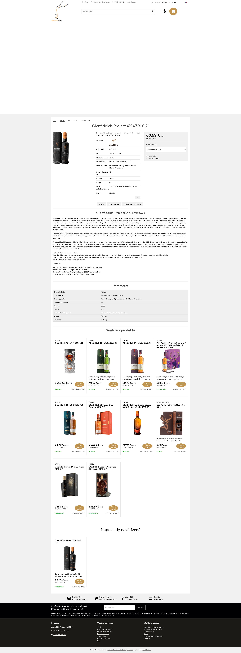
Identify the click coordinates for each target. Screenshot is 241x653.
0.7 (102, 309)
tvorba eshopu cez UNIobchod (117, 650)
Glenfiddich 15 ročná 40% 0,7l (137, 343)
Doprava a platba (103, 634)
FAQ (98, 641)
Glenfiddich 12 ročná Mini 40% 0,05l (171, 406)
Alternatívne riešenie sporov (153, 627)
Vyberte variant (79, 384)
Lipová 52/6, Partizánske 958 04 (62, 627)
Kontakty (147, 638)
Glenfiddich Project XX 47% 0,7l (68, 541)
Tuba (103, 306)
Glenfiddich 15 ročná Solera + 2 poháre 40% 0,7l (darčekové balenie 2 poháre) (171, 345)
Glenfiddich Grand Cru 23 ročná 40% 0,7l (69, 468)
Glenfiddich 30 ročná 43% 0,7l (69, 343)
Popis (101, 204)
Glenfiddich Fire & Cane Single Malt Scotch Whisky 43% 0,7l (137, 406)
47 (102, 302)
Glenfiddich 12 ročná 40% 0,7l (103, 343)
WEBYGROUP (147, 650)
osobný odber (131, 2)
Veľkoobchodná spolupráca (153, 636)
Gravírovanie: (151, 144)
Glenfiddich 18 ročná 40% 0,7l (69, 405)
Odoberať (140, 608)
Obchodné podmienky (104, 629)
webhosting (130, 650)
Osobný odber (102, 636)
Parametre (114, 204)
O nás (99, 627)
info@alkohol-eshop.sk (101, 2)
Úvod (86, 2)
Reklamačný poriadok (104, 632)
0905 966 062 (119, 2)
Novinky (146, 634)
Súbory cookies (149, 632)
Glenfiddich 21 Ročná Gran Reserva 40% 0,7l (101, 406)
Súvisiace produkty (152, 158)
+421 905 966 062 (59, 635)
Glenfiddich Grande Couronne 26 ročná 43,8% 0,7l (102, 468)
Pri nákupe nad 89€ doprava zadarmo (164, 2)
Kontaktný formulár (104, 638)
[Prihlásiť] (164, 11)
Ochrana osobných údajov (153, 629)
